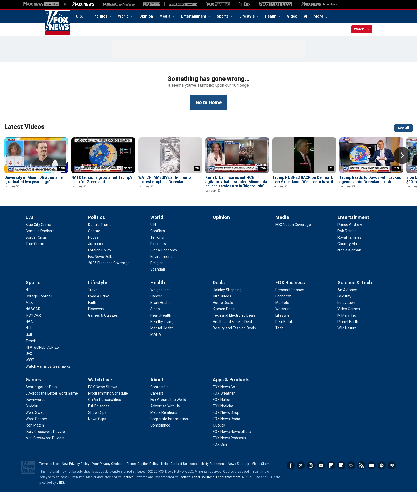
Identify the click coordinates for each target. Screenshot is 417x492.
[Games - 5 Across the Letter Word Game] (52, 393)
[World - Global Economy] (163, 250)
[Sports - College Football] (39, 296)
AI (305, 16)
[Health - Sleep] (155, 309)
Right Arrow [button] (402, 155)
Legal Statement (228, 477)
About (157, 379)
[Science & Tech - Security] (344, 296)
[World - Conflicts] (157, 231)
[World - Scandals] (158, 269)
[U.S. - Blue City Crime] (38, 224)
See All (403, 128)
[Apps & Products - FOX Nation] (222, 400)
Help (164, 464)
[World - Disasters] (158, 244)
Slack (351, 465)
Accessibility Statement (207, 464)
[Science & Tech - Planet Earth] (347, 322)
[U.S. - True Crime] (35, 244)
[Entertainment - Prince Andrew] (349, 224)
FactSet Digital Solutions (197, 477)
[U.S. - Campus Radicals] (40, 231)
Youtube (321, 465)
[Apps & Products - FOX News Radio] (226, 419)
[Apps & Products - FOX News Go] (224, 387)
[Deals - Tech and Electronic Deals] (234, 315)
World (124, 16)
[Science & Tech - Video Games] (348, 309)
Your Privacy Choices (107, 464)
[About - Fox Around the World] (168, 400)
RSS (361, 465)
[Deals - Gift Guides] (222, 296)
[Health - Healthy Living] (161, 322)
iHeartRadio (392, 465)
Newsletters (372, 465)
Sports (223, 16)
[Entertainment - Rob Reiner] (346, 231)
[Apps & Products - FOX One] (220, 444)
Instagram (311, 465)
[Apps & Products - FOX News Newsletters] (232, 431)
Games (33, 379)
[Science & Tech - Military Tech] (348, 315)
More (318, 16)
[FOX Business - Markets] (282, 302)
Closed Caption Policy (142, 464)
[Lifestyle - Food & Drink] (98, 296)
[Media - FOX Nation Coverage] (293, 224)
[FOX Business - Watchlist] (283, 309)
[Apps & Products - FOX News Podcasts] (229, 438)
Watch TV (362, 29)
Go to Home (208, 102)
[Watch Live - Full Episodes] (99, 406)
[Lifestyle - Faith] (92, 302)
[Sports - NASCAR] (33, 309)
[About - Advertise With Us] (165, 406)
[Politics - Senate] (94, 231)
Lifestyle (247, 16)
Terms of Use (49, 464)
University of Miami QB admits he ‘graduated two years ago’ (33, 179)
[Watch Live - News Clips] (97, 419)
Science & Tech (354, 282)
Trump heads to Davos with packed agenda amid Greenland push (370, 179)
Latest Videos (24, 126)
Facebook (291, 465)
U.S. (80, 16)
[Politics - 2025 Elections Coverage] (109, 263)
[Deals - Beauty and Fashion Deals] (234, 328)
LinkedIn (341, 465)
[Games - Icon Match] (35, 425)
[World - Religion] (157, 263)
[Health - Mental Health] (162, 328)
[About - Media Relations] (163, 412)
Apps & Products (231, 379)
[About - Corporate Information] (169, 419)
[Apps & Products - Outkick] (219, 425)
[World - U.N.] (153, 224)
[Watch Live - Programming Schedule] (108, 393)
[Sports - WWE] (30, 360)
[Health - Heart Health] (160, 315)
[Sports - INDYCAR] (33, 315)
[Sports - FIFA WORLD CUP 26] (42, 347)
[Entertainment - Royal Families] (349, 237)
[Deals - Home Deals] (223, 302)
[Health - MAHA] (155, 334)
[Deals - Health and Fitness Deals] (233, 322)
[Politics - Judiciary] (95, 244)
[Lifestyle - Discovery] (96, 309)
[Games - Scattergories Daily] (41, 387)
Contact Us (178, 464)
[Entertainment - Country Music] (349, 244)
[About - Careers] (157, 393)
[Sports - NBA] (29, 322)
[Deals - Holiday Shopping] (227, 290)
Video (292, 16)
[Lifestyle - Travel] (93, 290)
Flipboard (331, 465)
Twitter (301, 465)
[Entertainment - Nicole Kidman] (349, 250)
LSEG (60, 483)
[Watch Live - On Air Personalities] (104, 400)
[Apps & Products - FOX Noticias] (223, 406)
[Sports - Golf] (29, 334)
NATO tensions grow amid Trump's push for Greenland (102, 179)
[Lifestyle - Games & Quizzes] (103, 315)
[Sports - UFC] (29, 354)
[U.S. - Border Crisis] (36, 237)
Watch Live (100, 379)
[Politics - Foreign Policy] (99, 250)
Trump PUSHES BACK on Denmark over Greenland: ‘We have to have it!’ (304, 179)
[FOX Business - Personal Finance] (289, 290)
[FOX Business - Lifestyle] (282, 315)
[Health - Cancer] (156, 296)
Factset (127, 477)
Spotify (382, 465)
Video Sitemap (262, 464)
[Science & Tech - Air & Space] (347, 290)
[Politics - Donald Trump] (100, 224)
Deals (219, 282)
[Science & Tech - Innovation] (346, 302)
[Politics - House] (93, 237)
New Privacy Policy (75, 464)
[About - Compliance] (160, 425)
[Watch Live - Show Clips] (97, 412)
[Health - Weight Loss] (160, 290)
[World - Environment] (161, 256)
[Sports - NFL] (29, 290)
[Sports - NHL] (29, 328)
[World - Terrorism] (158, 237)
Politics (101, 16)
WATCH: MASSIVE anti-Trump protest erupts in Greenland (164, 179)
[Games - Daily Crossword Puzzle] (45, 431)
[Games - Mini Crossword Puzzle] (45, 438)
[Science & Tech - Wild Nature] (347, 328)
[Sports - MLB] (29, 302)
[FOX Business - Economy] (283, 296)
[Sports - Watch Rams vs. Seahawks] (48, 366)
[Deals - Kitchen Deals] (224, 309)
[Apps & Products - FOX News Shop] (226, 412)
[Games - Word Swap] (35, 412)
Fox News (57, 23)
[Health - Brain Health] (160, 302)
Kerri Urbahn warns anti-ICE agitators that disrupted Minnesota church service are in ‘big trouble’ (236, 181)
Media (165, 16)
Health (271, 16)
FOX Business (290, 282)
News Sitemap (238, 464)
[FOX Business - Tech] (279, 328)
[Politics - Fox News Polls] (100, 256)
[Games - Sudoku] (32, 406)
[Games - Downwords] (35, 400)
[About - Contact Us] (159, 387)
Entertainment (194, 16)
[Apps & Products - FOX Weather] (224, 393)
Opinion (146, 16)
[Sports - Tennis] (31, 341)
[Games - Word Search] (36, 419)
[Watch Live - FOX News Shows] (102, 387)
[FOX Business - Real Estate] (284, 322)
